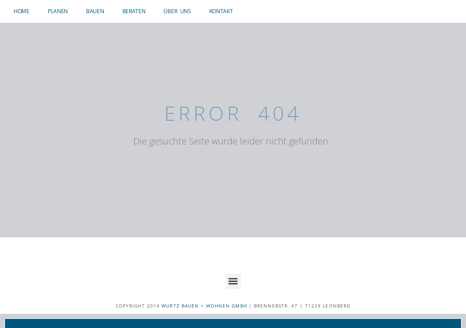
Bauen (95, 11)
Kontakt (221, 11)
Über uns (177, 11)
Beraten (134, 11)
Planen (58, 11)
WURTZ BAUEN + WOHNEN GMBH (204, 305)
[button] (233, 281)
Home (22, 11)
